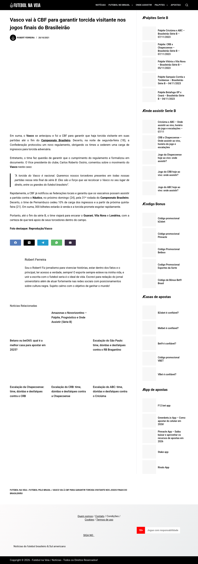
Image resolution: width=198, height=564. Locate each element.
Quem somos (85, 516)
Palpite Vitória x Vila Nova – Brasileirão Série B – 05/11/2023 (172, 64)
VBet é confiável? (167, 374)
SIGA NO (88, 535)
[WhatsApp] (56, 243)
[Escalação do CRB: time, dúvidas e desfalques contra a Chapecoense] (69, 369)
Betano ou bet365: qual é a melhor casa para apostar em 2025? (28, 345)
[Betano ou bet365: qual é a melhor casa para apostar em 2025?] (28, 323)
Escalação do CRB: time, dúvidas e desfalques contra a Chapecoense (68, 391)
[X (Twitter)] (29, 243)
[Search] (187, 5)
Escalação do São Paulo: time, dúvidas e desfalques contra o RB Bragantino (109, 345)
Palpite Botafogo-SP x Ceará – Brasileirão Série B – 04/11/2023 (171, 95)
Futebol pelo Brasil (39, 490)
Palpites (162, 5)
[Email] (70, 243)
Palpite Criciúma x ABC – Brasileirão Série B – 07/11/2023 (171, 33)
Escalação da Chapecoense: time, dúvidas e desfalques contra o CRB (27, 391)
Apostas (176, 5)
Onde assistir (144, 5)
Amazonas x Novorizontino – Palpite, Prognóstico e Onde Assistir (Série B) (69, 317)
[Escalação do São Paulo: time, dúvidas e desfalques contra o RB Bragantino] (111, 323)
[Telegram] (42, 243)
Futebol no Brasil (121, 5)
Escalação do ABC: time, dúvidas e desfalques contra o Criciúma (110, 391)
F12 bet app (164, 405)
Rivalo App (163, 467)
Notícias (101, 5)
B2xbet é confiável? (168, 312)
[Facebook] (15, 243)
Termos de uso (104, 519)
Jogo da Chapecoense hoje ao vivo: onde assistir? (170, 158)
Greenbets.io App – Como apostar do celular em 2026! (171, 421)
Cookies (89, 519)
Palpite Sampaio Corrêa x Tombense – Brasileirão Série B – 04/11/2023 (171, 80)
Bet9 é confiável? (167, 343)
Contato (99, 516)
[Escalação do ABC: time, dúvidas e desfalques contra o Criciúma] (111, 369)
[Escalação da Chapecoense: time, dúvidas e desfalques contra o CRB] (28, 369)
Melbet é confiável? (168, 328)
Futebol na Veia (18, 490)
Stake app (163, 452)
